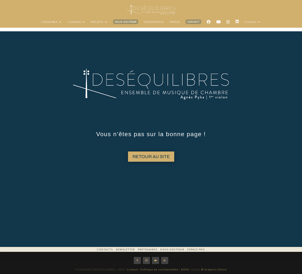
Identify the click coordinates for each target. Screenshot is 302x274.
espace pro (196, 249)
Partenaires (147, 249)
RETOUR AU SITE (151, 156)
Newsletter (125, 249)
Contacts (105, 249)
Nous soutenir (172, 249)
